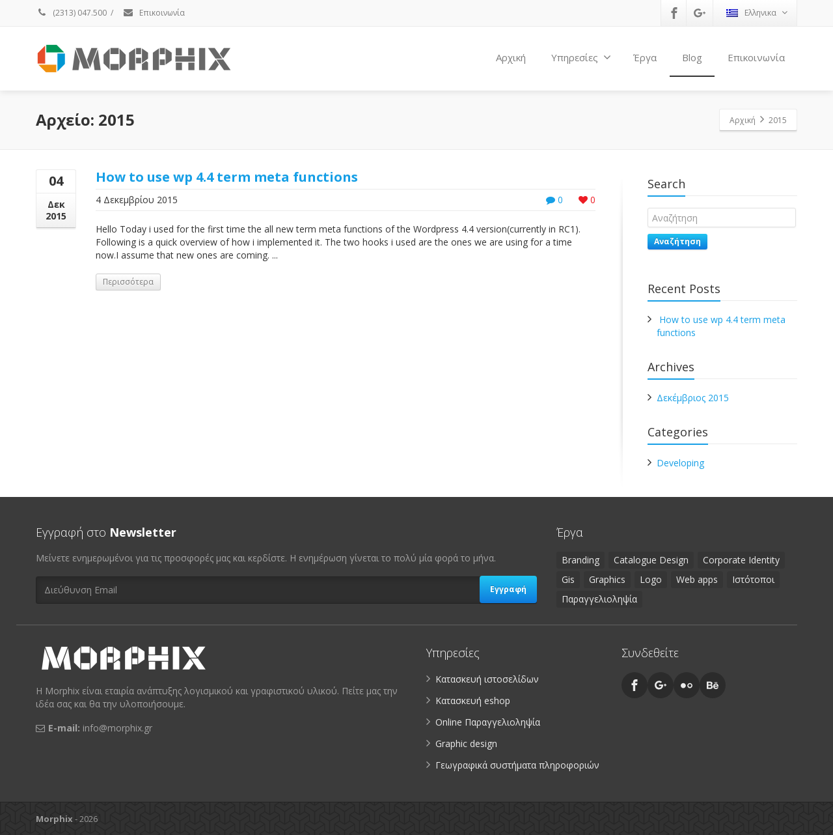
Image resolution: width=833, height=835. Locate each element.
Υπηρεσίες (581, 57)
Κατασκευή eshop (472, 700)
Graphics (607, 579)
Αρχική (511, 57)
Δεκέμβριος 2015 (693, 397)
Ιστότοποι (753, 579)
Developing (680, 463)
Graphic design (466, 743)
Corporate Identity (741, 560)
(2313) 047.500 (71, 12)
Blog (692, 57)
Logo (651, 579)
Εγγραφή (508, 589)
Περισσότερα (128, 281)
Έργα (645, 57)
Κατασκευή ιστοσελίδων (487, 679)
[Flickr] (687, 685)
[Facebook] (674, 13)
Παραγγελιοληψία (599, 599)
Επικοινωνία (153, 12)
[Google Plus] (700, 13)
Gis (568, 579)
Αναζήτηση (677, 241)
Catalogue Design (651, 560)
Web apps (697, 579)
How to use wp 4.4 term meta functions (227, 177)
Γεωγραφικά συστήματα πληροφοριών (517, 765)
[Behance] (713, 685)
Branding (580, 560)
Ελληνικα (756, 12)
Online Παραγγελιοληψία (487, 722)
